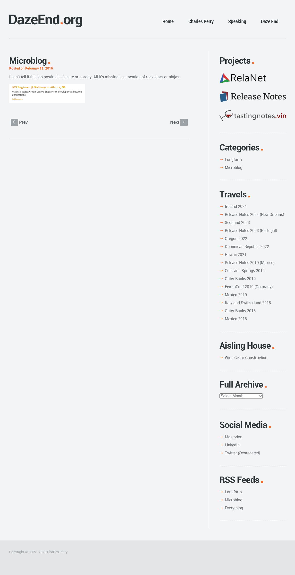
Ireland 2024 (236, 206)
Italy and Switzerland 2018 (248, 302)
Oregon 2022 (236, 238)
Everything (234, 508)
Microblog (233, 167)
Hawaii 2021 (235, 254)
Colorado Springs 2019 (245, 270)
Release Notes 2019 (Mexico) (250, 262)
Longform (233, 159)
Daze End (269, 21)
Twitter (242, 453)
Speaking (237, 21)
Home (168, 21)
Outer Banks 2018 (240, 310)
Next (179, 122)
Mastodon (233, 437)
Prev (19, 122)
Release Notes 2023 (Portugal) (251, 230)
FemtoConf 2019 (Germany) (249, 286)
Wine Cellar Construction (246, 357)
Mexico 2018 (236, 318)
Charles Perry (201, 21)
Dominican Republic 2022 (247, 246)
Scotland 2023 (237, 222)
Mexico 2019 (236, 294)
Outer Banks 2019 (240, 278)
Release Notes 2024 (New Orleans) (254, 214)
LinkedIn (232, 445)
